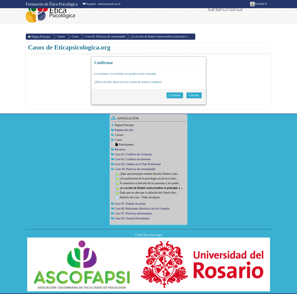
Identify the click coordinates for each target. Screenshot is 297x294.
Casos (118, 139)
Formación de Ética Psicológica (52, 4)
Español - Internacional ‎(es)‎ (102, 4)
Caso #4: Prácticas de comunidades (105, 36)
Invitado (258, 4)
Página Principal (124, 125)
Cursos (119, 134)
